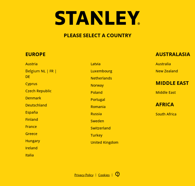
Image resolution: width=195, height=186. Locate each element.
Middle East (166, 92)
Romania (98, 106)
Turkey (96, 135)
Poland (97, 92)
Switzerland (101, 128)
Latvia (96, 63)
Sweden (97, 120)
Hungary (32, 140)
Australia (163, 63)
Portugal (98, 99)
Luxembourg (101, 71)
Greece (31, 133)
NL (43, 71)
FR (52, 71)
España (31, 112)
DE (27, 76)
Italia (29, 155)
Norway (97, 85)
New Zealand (167, 71)
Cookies (104, 175)
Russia (96, 113)
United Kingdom (104, 142)
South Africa (166, 114)
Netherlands (101, 78)
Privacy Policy (83, 175)
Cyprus (31, 83)
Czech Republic (38, 90)
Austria (31, 63)
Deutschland (36, 105)
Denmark (33, 98)
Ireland (31, 147)
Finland (31, 119)
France (31, 126)
